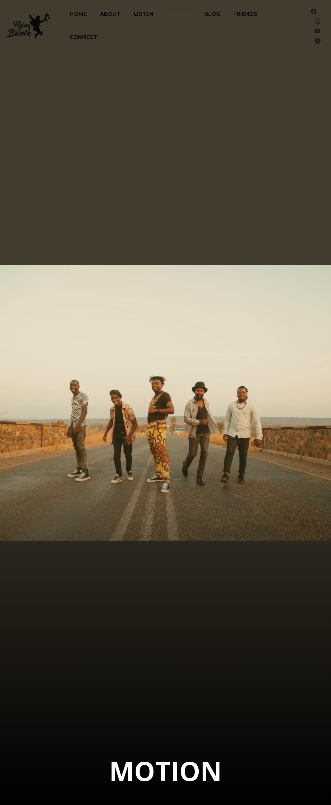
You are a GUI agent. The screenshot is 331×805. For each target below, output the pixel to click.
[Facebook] (313, 12)
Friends (245, 14)
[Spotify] (317, 41)
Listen (144, 14)
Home (78, 14)
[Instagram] (317, 21)
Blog (212, 14)
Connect (84, 37)
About (110, 14)
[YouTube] (317, 31)
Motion (179, 14)
